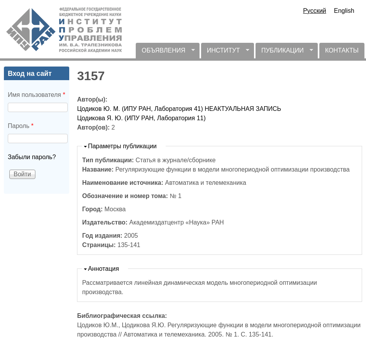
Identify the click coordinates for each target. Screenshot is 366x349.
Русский (314, 10)
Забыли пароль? (32, 157)
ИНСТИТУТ (225, 52)
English (344, 10)
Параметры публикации (122, 146)
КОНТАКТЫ (342, 50)
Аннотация (103, 268)
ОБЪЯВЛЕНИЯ (165, 52)
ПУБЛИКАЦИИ (284, 52)
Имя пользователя (36, 94)
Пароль (20, 126)
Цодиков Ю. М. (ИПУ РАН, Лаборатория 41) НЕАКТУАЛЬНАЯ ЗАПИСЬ (179, 108)
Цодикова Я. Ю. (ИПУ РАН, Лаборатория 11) (141, 118)
